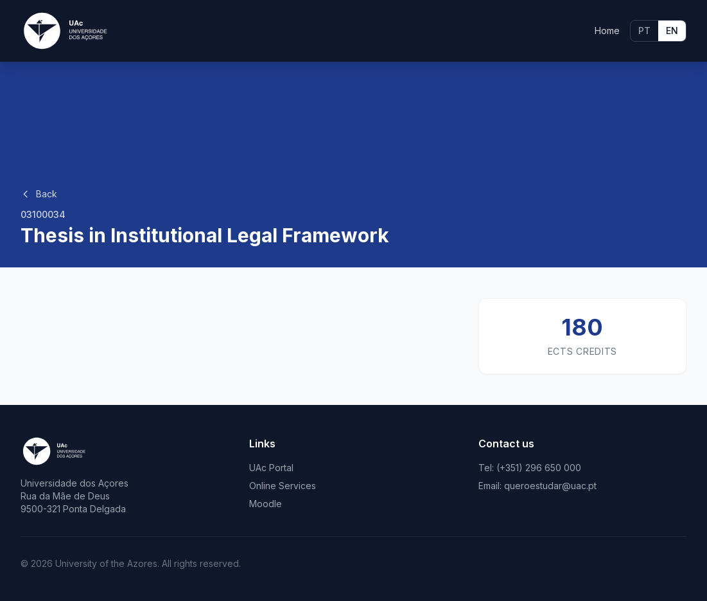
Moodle (265, 503)
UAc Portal (271, 467)
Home (607, 30)
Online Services (282, 485)
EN (672, 30)
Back (39, 193)
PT (644, 30)
